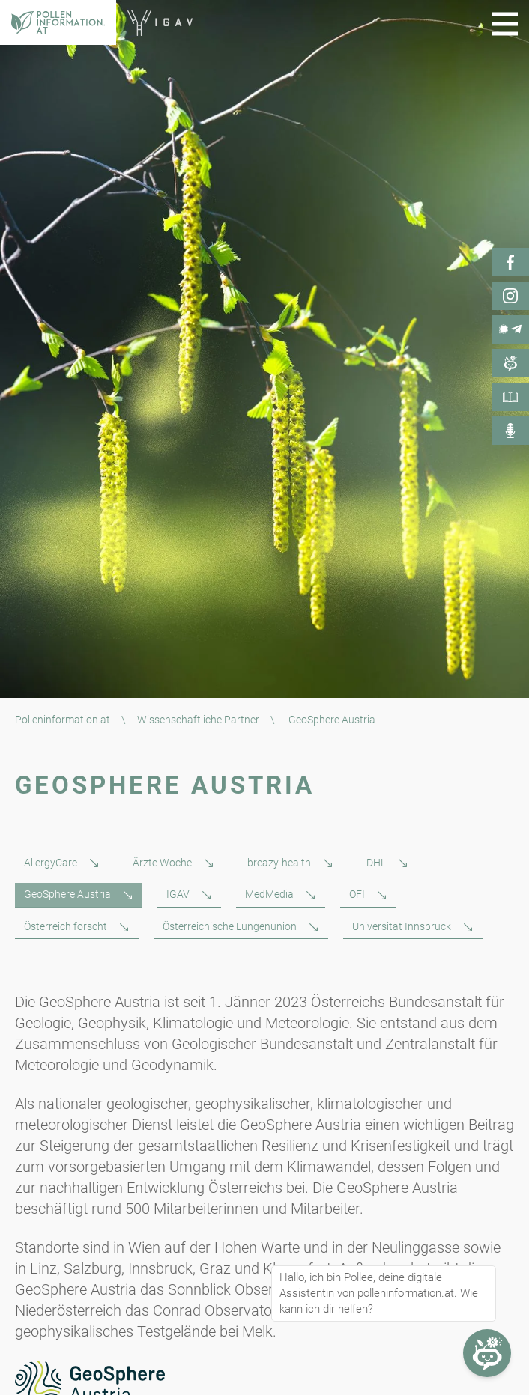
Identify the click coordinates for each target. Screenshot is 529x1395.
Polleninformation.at (62, 720)
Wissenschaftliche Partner (198, 720)
